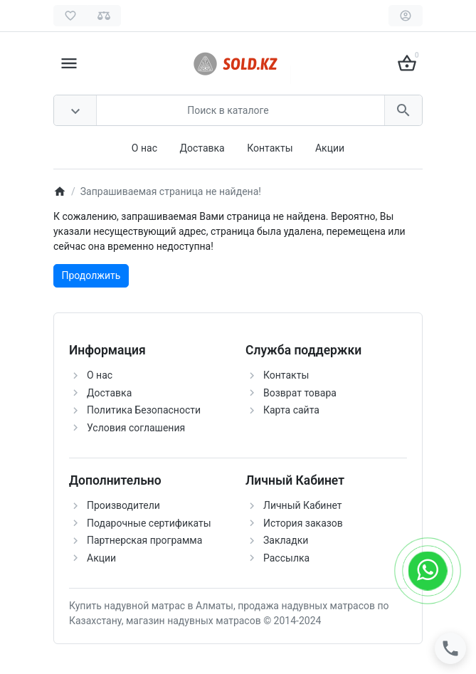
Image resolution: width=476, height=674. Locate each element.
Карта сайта (291, 410)
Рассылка (286, 558)
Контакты (269, 148)
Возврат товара (300, 393)
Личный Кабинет (302, 505)
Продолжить (91, 275)
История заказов (303, 523)
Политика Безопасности (144, 410)
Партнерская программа (144, 540)
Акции (329, 148)
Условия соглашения (136, 427)
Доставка (201, 148)
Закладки (285, 540)
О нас (144, 148)
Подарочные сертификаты (149, 523)
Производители (123, 505)
